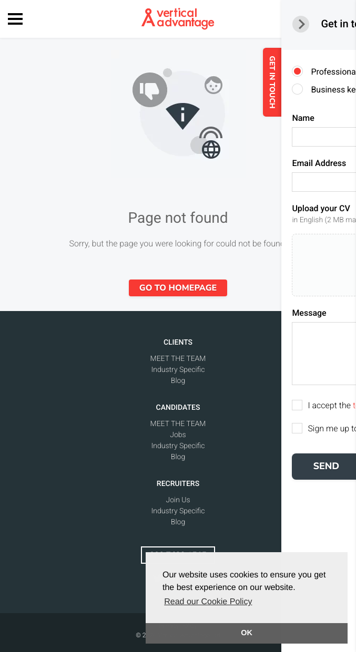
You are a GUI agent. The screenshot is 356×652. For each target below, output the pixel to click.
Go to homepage (178, 288)
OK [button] (246, 633)
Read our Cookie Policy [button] (208, 601)
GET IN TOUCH (295, 82)
